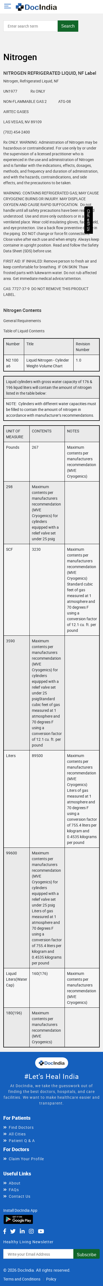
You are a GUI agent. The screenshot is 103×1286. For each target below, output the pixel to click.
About (15, 1183)
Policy (51, 1279)
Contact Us (19, 1196)
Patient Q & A (22, 1140)
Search (68, 26)
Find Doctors (21, 1127)
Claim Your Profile (26, 1158)
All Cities (17, 1134)
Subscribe (86, 1255)
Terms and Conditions (21, 1279)
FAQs (14, 1189)
